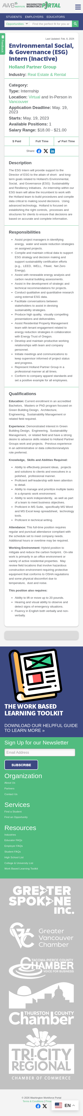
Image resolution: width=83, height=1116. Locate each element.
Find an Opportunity (16, 817)
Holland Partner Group (32, 66)
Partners (9, 788)
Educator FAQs (13, 840)
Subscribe (21, 765)
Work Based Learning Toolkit (21, 868)
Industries (10, 834)
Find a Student (13, 811)
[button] (78, 6)
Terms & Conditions (33, 1101)
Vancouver (18, 101)
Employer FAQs (13, 846)
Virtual (34, 97)
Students (14, 16)
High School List (13, 857)
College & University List (18, 863)
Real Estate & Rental (47, 74)
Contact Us (10, 794)
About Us (9, 782)
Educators (56, 16)
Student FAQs (12, 851)
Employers (34, 16)
